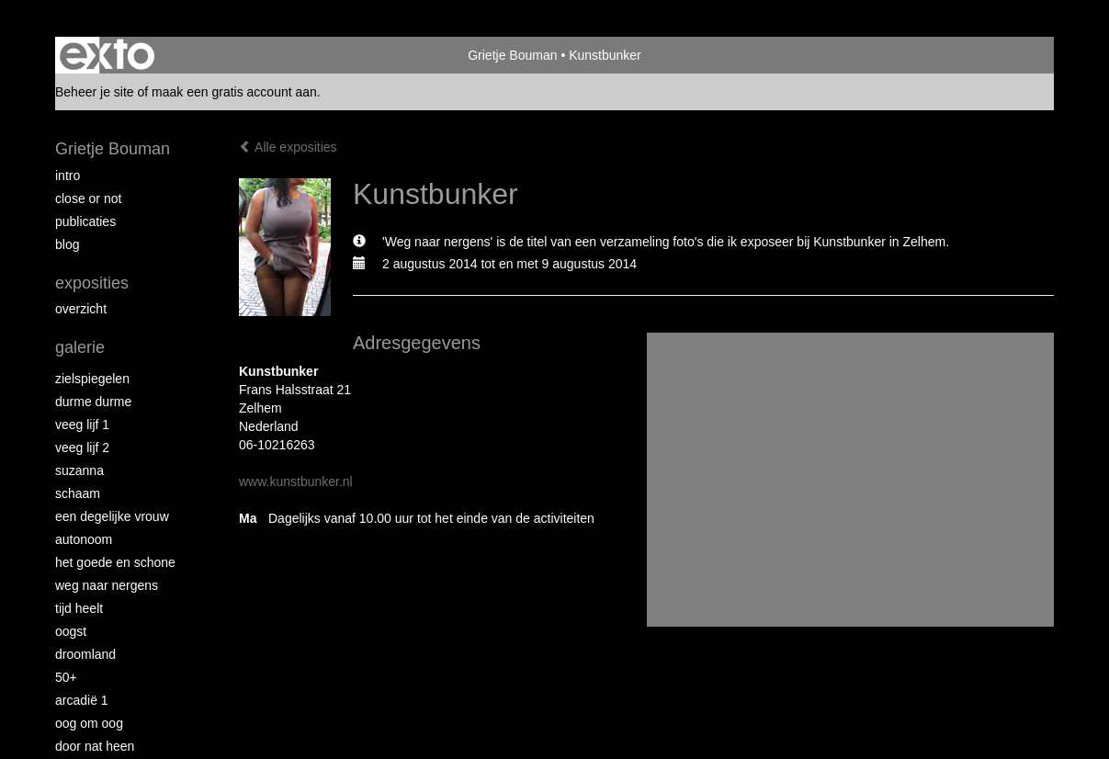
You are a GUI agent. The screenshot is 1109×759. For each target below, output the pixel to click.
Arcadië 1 (81, 700)
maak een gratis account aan (234, 92)
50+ (66, 677)
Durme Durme (93, 401)
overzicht (81, 308)
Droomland (85, 654)
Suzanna (79, 470)
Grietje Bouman (512, 55)
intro (67, 175)
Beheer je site (94, 92)
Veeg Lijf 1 (82, 424)
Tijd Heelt (79, 608)
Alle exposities (288, 147)
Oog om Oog (89, 723)
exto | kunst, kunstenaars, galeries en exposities (107, 55)
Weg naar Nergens (106, 585)
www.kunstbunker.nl (296, 481)
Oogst (70, 631)
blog (67, 244)
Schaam (77, 493)
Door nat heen (94, 746)
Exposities (92, 283)
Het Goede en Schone (115, 562)
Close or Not (88, 198)
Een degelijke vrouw (112, 516)
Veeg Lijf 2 (82, 447)
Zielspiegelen (92, 378)
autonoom (83, 539)
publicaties (85, 221)
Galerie (80, 347)
